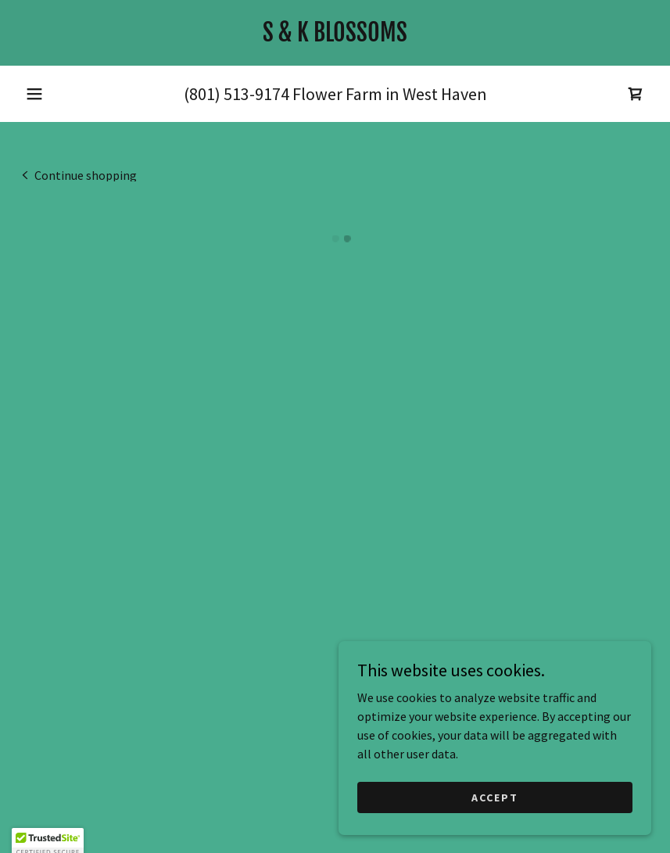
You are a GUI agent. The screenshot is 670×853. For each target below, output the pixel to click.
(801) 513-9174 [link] (236, 94)
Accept (494, 797)
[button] (34, 93)
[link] (335, 37)
